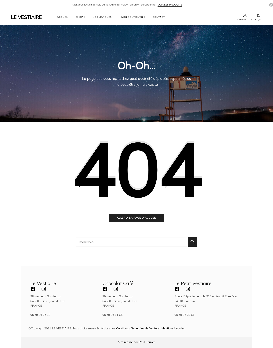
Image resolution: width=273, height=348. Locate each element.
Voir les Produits (170, 4)
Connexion (244, 17)
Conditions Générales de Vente (136, 328)
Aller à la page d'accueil (136, 217)
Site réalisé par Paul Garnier (136, 342)
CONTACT (158, 17)
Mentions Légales (173, 328)
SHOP (79, 17)
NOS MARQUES (102, 17)
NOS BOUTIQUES (132, 17)
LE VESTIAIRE (26, 17)
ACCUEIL (62, 17)
